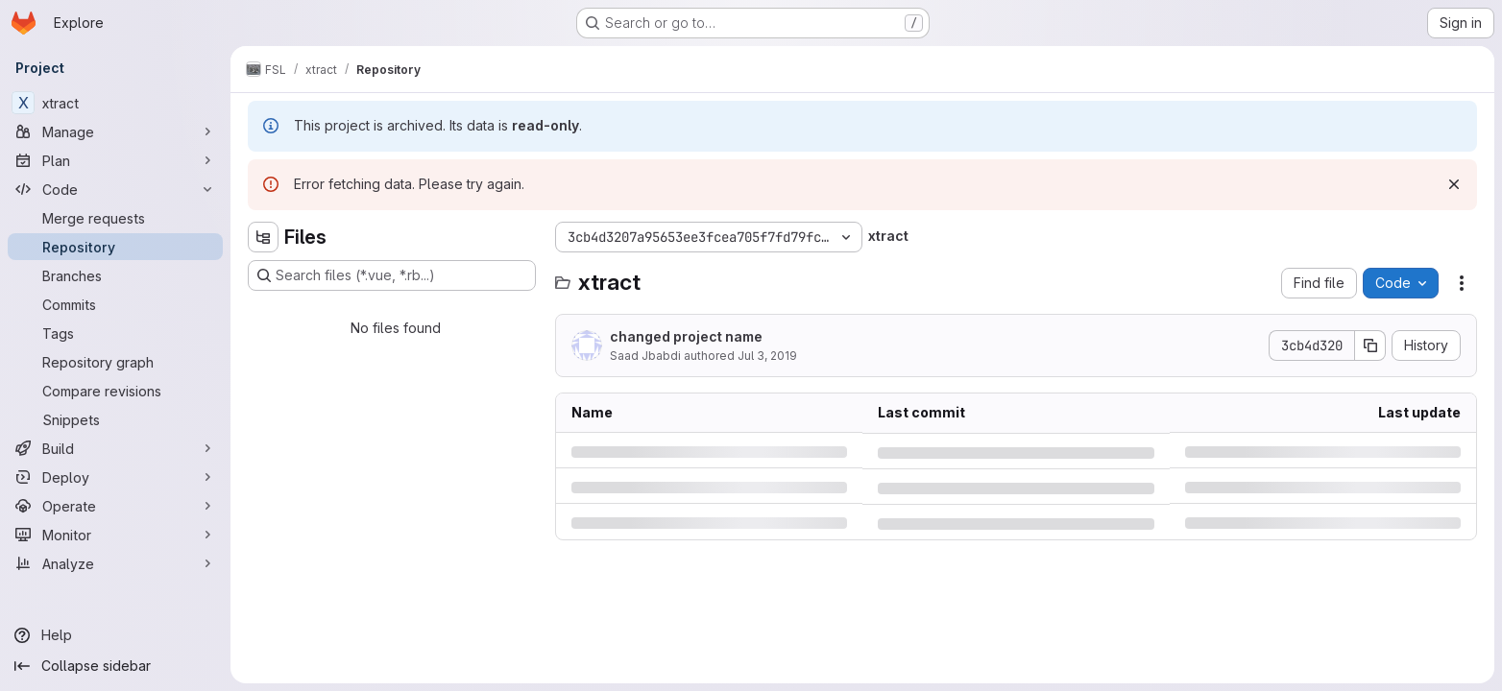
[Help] (115, 635)
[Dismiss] (1454, 184)
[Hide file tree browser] (263, 237)
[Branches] (115, 275)
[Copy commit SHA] (1370, 345)
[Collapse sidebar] (115, 666)
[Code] (115, 189)
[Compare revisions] (115, 390)
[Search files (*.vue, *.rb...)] (392, 275)
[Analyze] (115, 563)
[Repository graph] (115, 361)
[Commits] (115, 304)
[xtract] (115, 102)
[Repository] (115, 246)
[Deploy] (115, 477)
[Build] (115, 448)
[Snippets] (115, 419)
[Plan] (115, 160)
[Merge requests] (115, 217)
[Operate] (115, 505)
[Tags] (115, 333)
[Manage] (115, 131)
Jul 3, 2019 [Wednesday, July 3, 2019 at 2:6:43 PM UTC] (767, 355)
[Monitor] (115, 534)
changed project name (686, 336)
